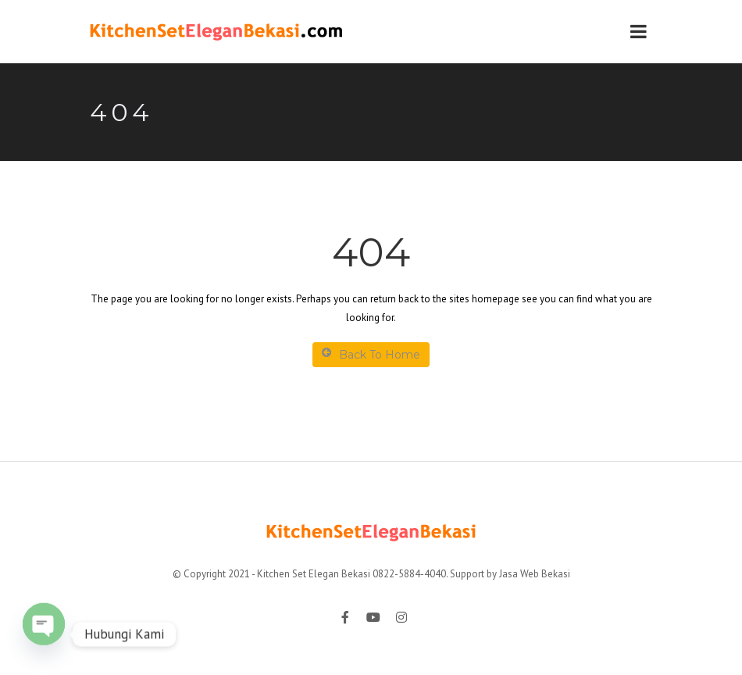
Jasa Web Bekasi (534, 573)
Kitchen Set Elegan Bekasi (313, 573)
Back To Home (371, 354)
